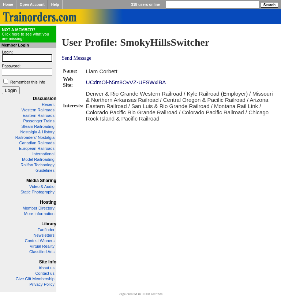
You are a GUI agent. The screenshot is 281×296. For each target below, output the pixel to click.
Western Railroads (38, 110)
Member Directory (39, 208)
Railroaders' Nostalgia (35, 137)
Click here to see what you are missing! (25, 34)
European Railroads (37, 148)
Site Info (47, 261)
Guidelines (45, 170)
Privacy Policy (42, 284)
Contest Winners (40, 240)
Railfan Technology (37, 165)
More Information (39, 213)
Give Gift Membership (35, 279)
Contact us (45, 273)
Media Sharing (41, 180)
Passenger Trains (39, 121)
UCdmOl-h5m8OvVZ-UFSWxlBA (126, 82)
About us (47, 268)
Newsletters (44, 235)
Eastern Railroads (39, 115)
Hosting (48, 202)
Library (48, 223)
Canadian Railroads (37, 143)
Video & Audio (42, 186)
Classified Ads (42, 251)
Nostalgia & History (37, 132)
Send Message (76, 58)
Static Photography (37, 192)
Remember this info (27, 82)
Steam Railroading (38, 126)
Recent (48, 104)
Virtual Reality (42, 246)
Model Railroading (38, 159)
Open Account (32, 5)
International (43, 154)
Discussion (44, 98)
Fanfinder (46, 229)
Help (55, 5)
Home (8, 5)
